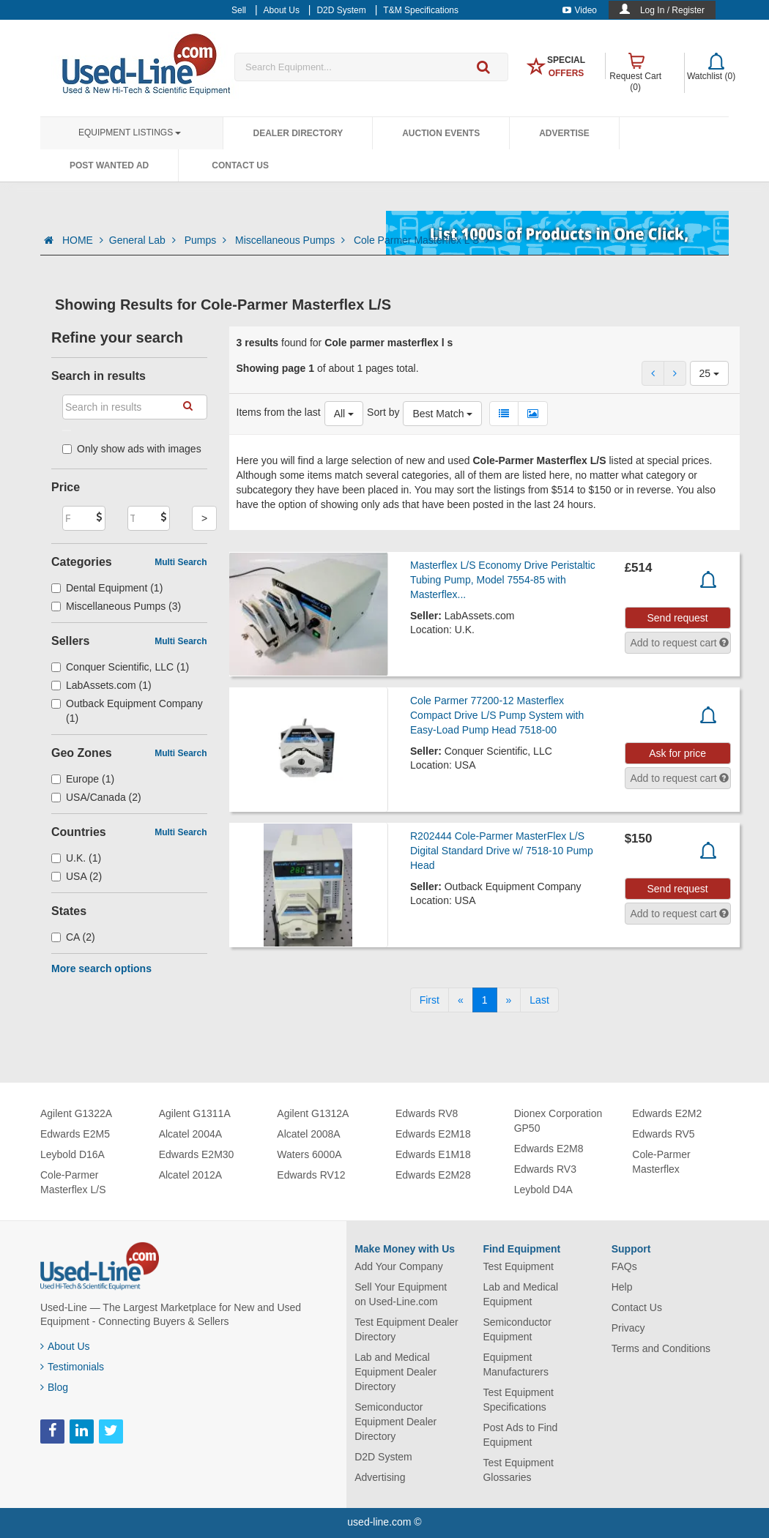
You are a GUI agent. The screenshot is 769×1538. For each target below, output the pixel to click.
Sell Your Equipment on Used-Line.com (400, 1294)
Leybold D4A (543, 1189)
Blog (54, 1387)
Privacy (628, 1328)
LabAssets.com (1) (101, 685)
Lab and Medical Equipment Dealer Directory (395, 1371)
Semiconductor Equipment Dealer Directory (395, 1421)
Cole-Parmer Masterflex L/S (72, 1182)
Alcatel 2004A (190, 1134)
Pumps (207, 240)
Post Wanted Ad (109, 165)
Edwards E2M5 (75, 1134)
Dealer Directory (298, 133)
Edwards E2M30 (196, 1154)
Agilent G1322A (76, 1113)
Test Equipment (518, 1266)
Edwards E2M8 (549, 1148)
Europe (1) (82, 779)
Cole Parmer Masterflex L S (421, 240)
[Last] (539, 1000)
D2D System (383, 1457)
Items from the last (279, 412)
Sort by (383, 412)
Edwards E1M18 (433, 1154)
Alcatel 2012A (190, 1175)
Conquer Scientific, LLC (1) (120, 667)
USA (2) (76, 876)
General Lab (144, 240)
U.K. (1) (76, 858)
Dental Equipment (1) (107, 588)
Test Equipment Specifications (518, 1399)
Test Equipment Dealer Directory (406, 1329)
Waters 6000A (309, 1154)
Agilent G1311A (195, 1113)
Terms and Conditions (661, 1348)
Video (579, 10)
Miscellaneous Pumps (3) (116, 606)
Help (622, 1287)
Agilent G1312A (313, 1113)
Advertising (379, 1477)
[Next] (509, 1000)
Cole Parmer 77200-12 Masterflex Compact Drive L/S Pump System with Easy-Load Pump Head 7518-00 (497, 715)
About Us (65, 1346)
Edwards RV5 (663, 1134)
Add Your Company (398, 1266)
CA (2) (73, 937)
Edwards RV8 (426, 1113)
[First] (429, 1000)
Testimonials (72, 1367)
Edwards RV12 (311, 1175)
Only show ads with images (131, 449)
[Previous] (460, 1000)
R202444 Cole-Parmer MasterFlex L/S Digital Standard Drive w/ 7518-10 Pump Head (501, 850)
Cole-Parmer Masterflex (661, 1162)
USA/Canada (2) (96, 797)
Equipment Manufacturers (515, 1364)
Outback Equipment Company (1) (127, 711)
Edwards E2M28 (433, 1175)
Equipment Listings (129, 132)
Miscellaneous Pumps (291, 240)
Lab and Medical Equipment (520, 1294)
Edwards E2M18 (433, 1134)
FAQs (624, 1266)
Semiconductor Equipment (517, 1329)
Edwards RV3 (545, 1169)
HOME (82, 240)
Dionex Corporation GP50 (558, 1121)
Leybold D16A (72, 1154)
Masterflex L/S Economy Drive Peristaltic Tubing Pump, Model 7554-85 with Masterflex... (502, 579)
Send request (677, 618)
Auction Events (441, 133)
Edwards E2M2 (667, 1113)
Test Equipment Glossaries (518, 1470)
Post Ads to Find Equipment (520, 1435)
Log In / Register (672, 10)
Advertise (564, 133)
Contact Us (240, 165)
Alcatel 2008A (308, 1134)
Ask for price (677, 753)
